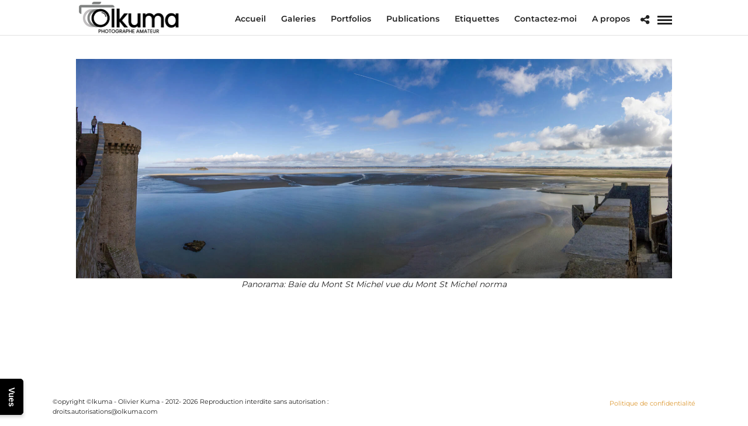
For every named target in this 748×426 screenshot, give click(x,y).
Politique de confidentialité (652, 403)
